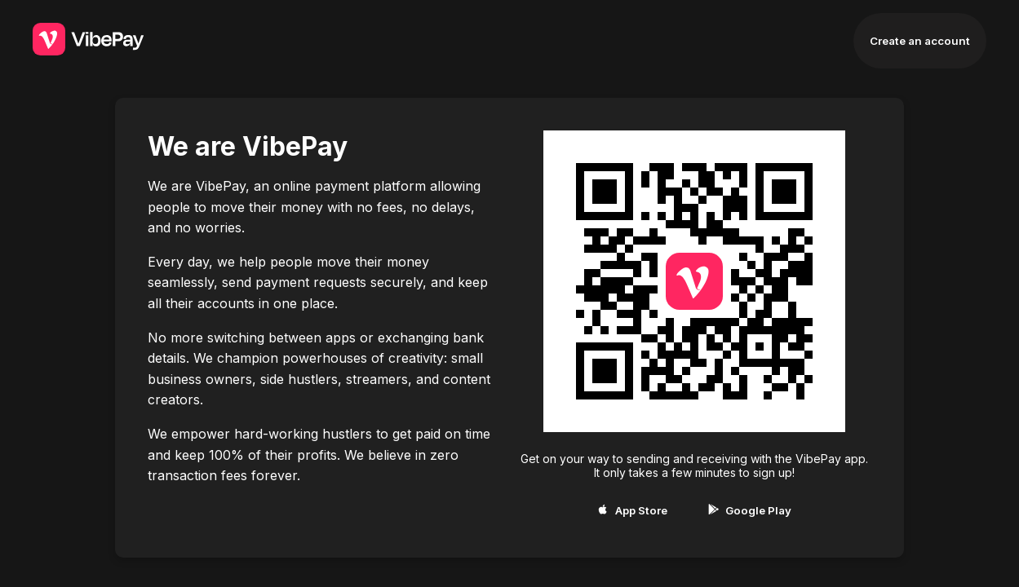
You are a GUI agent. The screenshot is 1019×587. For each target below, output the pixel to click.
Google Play (749, 510)
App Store (632, 510)
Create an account (920, 40)
